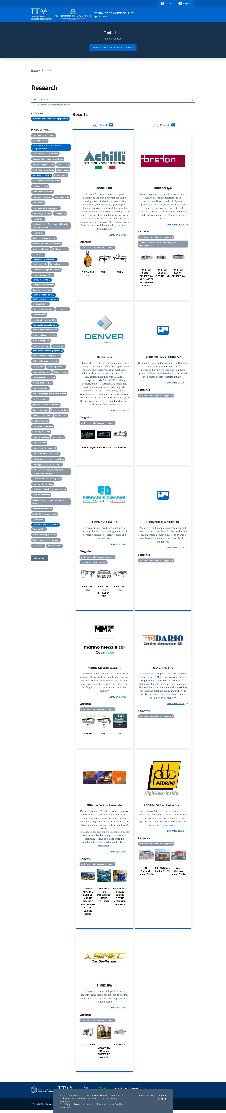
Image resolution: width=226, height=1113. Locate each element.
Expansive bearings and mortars (46, 270)
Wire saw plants (54, 546)
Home (34, 70)
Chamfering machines (41, 197)
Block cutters (63, 164)
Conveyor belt (60, 213)
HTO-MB (88, 736)
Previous (77, 264)
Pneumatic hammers (41, 372)
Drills (38, 255)
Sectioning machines (41, 432)
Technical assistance (41, 495)
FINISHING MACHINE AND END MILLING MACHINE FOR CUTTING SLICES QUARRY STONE (88, 904)
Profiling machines (40, 388)
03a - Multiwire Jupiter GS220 (178, 874)
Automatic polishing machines (45, 153)
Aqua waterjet (88, 449)
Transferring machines (42, 509)
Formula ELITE (104, 449)
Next (131, 264)
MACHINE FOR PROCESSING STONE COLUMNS (103, 898)
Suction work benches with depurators (49, 489)
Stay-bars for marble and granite (46, 478)
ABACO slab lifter (88, 274)
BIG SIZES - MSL (120, 590)
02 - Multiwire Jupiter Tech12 (162, 872)
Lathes (63, 309)
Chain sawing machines (42, 192)
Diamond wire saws (40, 249)
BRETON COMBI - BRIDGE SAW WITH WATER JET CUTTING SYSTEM (146, 278)
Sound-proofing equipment (44, 448)
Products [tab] (164, 125)
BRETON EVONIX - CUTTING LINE (162, 274)
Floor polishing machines (43, 285)
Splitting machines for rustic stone (47, 464)
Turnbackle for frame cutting (44, 514)
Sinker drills (58, 437)
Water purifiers (39, 529)
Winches (38, 546)
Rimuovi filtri (39, 558)
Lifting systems (39, 315)
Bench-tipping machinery (43, 164)
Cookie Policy (158, 1096)
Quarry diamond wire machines (45, 405)
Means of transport (40, 346)
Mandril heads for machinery (44, 330)
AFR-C (120, 272)
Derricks (38, 233)
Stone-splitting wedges (42, 484)
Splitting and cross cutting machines (48, 459)
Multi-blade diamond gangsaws (46, 356)
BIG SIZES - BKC (88, 590)
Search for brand (41, 100)
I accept (161, 1099)
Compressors (38, 202)
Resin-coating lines (59, 410)
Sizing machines (39, 443)
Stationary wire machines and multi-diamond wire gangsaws (48, 472)
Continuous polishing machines (46, 208)
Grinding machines (40, 304)
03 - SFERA (120, 1048)
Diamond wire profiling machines (46, 244)
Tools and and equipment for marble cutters (48, 502)
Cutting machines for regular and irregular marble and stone (50, 226)
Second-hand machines (42, 426)
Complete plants (61, 197)
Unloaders (38, 520)
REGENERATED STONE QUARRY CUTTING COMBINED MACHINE (120, 899)
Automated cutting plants (43, 135)
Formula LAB (119, 449)
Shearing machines (40, 437)
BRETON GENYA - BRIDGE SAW (178, 274)
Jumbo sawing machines (42, 309)
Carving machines (40, 186)
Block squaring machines (43, 170)
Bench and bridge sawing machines (47, 159)
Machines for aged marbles (44, 320)
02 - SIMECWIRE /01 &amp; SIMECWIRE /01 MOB (104, 1054)
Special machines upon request (45, 454)
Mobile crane (58, 346)
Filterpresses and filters (42, 275)
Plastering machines (56, 367)
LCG (120, 736)
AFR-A (104, 272)
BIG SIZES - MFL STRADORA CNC (104, 593)
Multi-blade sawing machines (45, 361)
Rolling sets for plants (42, 415)
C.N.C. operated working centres (46, 181)
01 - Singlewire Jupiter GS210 (147, 874)
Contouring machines (41, 213)
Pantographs (38, 367)
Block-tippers (63, 170)
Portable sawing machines (43, 377)
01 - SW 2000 (88, 1048)
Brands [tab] (103, 125)
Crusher (38, 219)
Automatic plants (39, 141)
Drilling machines (60, 249)
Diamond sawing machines (44, 238)
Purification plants (40, 399)
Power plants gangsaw (42, 383)
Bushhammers (60, 175)
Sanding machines (40, 421)
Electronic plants (39, 264)
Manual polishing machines (44, 335)
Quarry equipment (40, 410)
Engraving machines (59, 264)
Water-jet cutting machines (44, 535)
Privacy (143, 1096)
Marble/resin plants (41, 341)
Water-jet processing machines (45, 540)
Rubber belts (60, 415)
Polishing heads (60, 372)
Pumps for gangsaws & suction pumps (49, 394)
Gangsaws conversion (41, 290)
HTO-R (104, 736)
